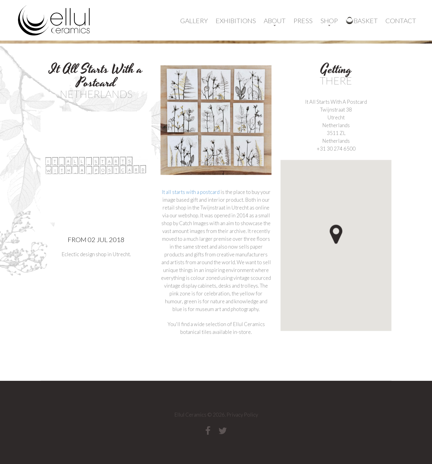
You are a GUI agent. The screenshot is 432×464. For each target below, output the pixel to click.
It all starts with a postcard (191, 202)
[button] (346, 247)
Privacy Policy (242, 416)
